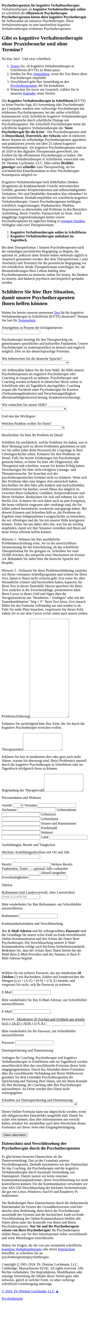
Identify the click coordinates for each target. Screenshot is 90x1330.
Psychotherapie (12, 1324)
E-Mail (6, 1018)
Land (44, 863)
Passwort (8, 1068)
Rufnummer (10, 942)
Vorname (31, 831)
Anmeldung (41, 74)
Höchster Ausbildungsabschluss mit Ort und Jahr (35, 878)
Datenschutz (66, 1275)
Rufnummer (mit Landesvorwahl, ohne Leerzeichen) (38, 918)
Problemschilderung (16, 736)
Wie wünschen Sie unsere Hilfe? (24, 405)
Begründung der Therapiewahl (23, 816)
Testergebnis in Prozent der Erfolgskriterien (32, 328)
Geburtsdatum (66, 836)
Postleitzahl (49, 854)
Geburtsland (49, 845)
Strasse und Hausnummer (59, 849)
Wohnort (47, 858)
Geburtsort (48, 840)
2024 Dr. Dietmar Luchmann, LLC (28, 1317)
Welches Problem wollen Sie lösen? (26, 423)
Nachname (9, 836)
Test (57, 312)
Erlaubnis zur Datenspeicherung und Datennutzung (37, 1126)
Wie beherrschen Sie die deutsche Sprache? (32, 358)
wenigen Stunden (73, 221)
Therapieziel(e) (12, 772)
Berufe (6, 890)
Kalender (29, 93)
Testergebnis (27, 320)
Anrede (7, 831)
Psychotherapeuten (23, 85)
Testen (15, 66)
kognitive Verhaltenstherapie (21, 1275)
